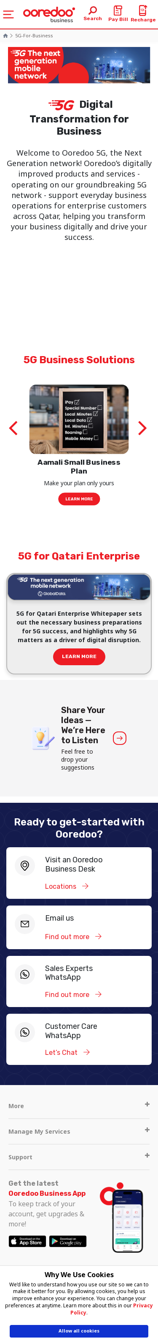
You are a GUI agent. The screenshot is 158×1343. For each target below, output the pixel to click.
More (79, 1105)
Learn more (79, 656)
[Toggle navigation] (8, 14)
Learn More (79, 499)
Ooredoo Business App (47, 1193)
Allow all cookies (79, 1330)
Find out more (68, 937)
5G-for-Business (34, 35)
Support (79, 1157)
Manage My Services (79, 1131)
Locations (61, 886)
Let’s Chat (62, 1053)
